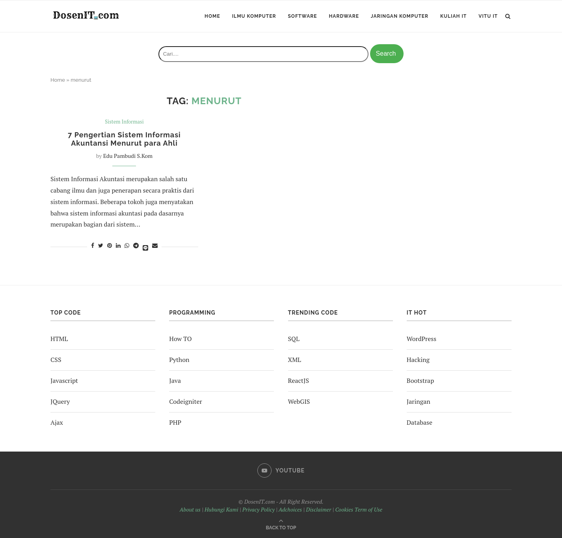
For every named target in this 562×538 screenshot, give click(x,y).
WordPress (421, 338)
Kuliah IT (453, 16)
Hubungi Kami (221, 509)
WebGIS (299, 401)
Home (212, 16)
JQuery (60, 401)
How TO (180, 338)
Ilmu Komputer (254, 16)
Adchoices (290, 509)
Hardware (344, 16)
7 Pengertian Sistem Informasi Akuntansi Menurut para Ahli (124, 139)
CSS (55, 359)
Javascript (64, 380)
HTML (59, 338)
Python (179, 359)
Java (175, 380)
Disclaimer (318, 509)
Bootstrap (420, 380)
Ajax (56, 422)
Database (419, 422)
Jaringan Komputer (399, 16)
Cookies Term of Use (358, 509)
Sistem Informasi (124, 122)
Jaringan (418, 401)
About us (190, 509)
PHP (175, 422)
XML (294, 359)
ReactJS (298, 380)
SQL (294, 338)
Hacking (418, 359)
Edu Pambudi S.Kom (128, 155)
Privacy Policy (258, 509)
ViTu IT (488, 16)
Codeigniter (185, 401)
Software (302, 16)
